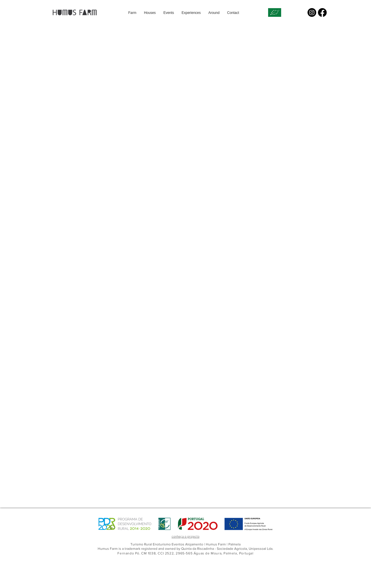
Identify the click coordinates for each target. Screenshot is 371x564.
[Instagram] (312, 12)
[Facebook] (322, 12)
